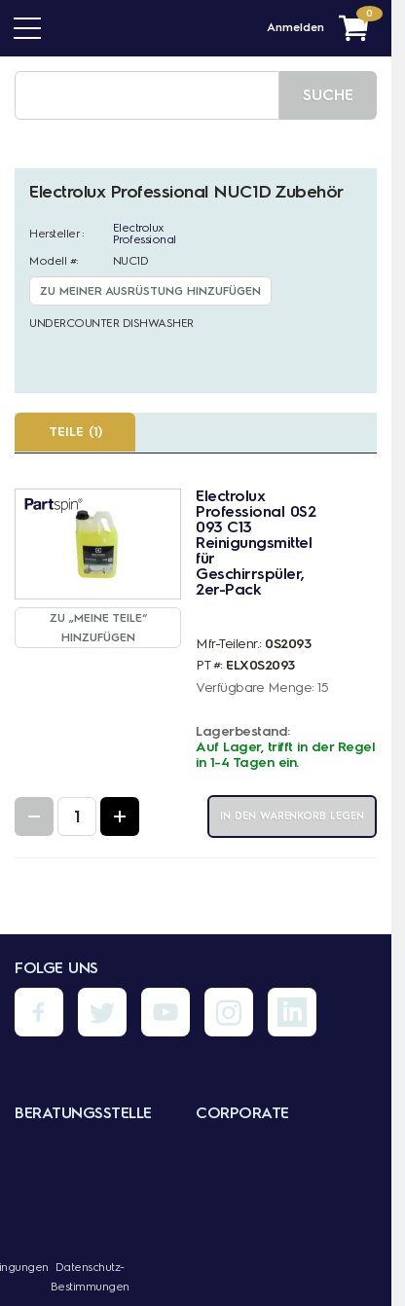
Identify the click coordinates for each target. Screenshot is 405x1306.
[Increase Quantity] (119, 816)
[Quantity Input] (76, 816)
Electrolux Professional (144, 233)
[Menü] (27, 28)
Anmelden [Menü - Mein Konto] (295, 27)
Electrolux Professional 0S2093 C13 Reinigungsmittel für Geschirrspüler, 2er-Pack (255, 543)
